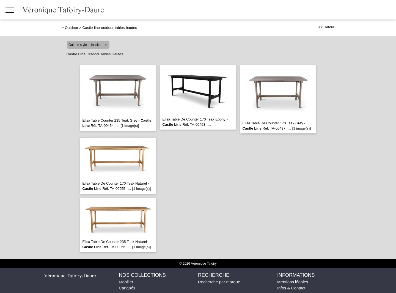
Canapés (127, 288)
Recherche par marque (219, 282)
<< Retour (326, 27)
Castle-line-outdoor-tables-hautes (109, 28)
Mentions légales (292, 282)
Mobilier (126, 282)
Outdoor (71, 28)
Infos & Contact (291, 288)
